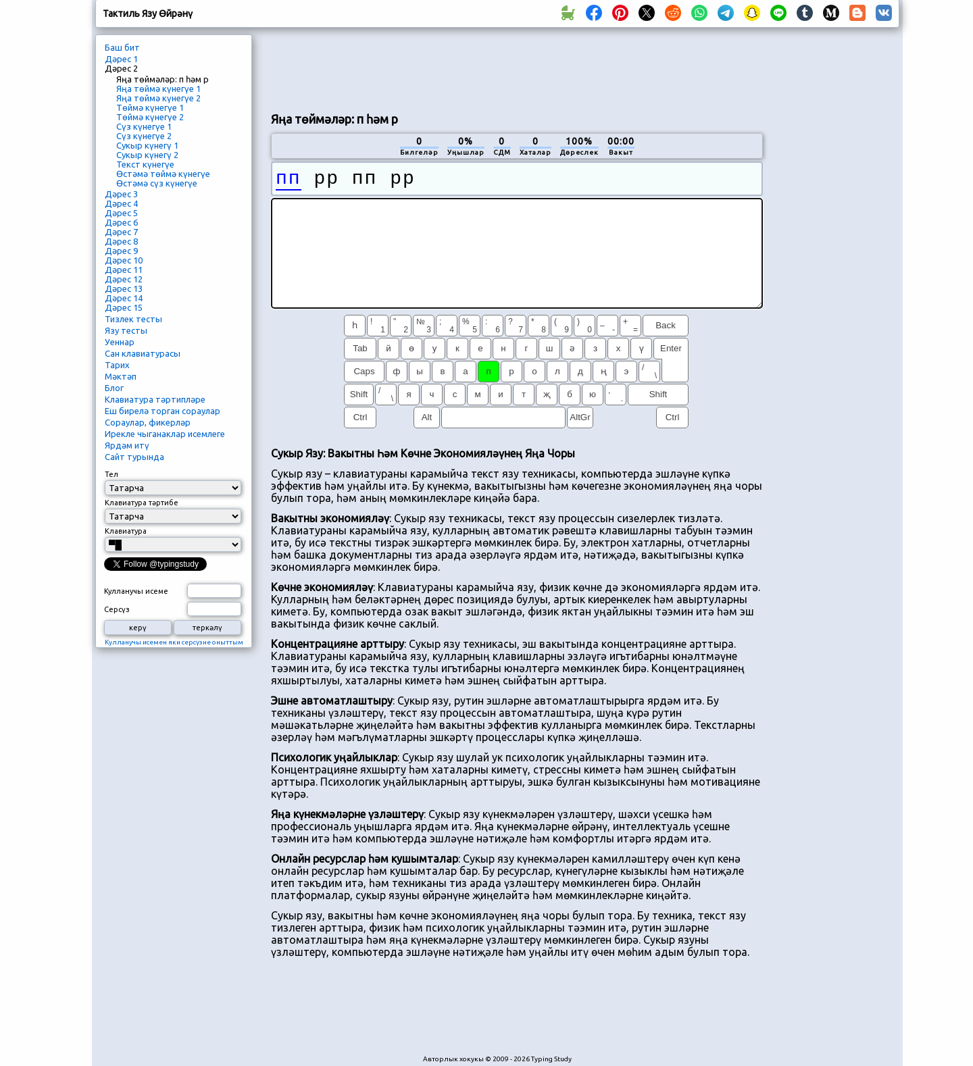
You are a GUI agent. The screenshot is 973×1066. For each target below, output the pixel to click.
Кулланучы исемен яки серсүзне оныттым (174, 642)
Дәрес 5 (121, 213)
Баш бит (122, 47)
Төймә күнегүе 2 (150, 117)
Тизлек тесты (133, 319)
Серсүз (117, 609)
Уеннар (119, 342)
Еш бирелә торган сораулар (162, 410)
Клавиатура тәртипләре (155, 399)
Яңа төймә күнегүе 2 (158, 98)
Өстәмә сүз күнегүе (156, 183)
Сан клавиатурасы (142, 353)
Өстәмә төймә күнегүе (163, 173)
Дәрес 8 (121, 241)
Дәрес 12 (124, 279)
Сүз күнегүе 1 (144, 126)
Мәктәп (120, 376)
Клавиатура (126, 531)
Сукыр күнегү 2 (147, 154)
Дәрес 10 (124, 260)
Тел (111, 474)
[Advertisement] (517, 68)
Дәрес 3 (121, 194)
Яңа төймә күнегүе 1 (158, 88)
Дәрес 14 (124, 298)
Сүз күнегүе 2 (144, 136)
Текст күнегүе (145, 164)
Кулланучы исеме (136, 591)
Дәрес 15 (124, 307)
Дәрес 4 (121, 203)
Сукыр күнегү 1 (147, 145)
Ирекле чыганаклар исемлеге (165, 433)
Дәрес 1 (121, 59)
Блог (114, 387)
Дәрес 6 (121, 222)
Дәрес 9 (121, 250)
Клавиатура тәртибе (141, 503)
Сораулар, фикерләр (148, 422)
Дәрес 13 (124, 288)
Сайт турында (134, 456)
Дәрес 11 (124, 269)
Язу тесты (126, 330)
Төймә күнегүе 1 (150, 107)
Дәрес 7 (121, 231)
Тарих (117, 365)
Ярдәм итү (127, 445)
